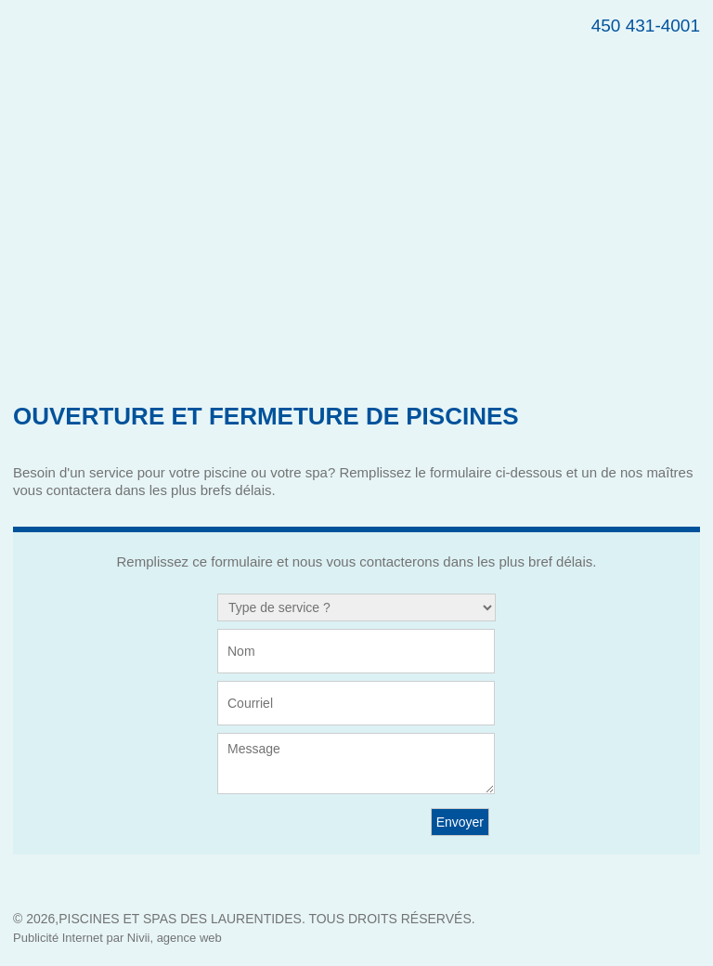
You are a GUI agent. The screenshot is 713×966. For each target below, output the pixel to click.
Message (356, 763)
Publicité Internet (58, 938)
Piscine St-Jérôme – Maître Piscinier (249, 69)
